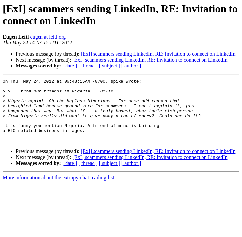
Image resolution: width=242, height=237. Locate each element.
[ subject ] (109, 65)
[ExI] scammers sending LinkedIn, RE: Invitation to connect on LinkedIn (158, 54)
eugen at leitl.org (48, 37)
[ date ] (69, 65)
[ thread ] (88, 65)
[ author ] (131, 65)
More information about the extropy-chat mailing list (58, 189)
